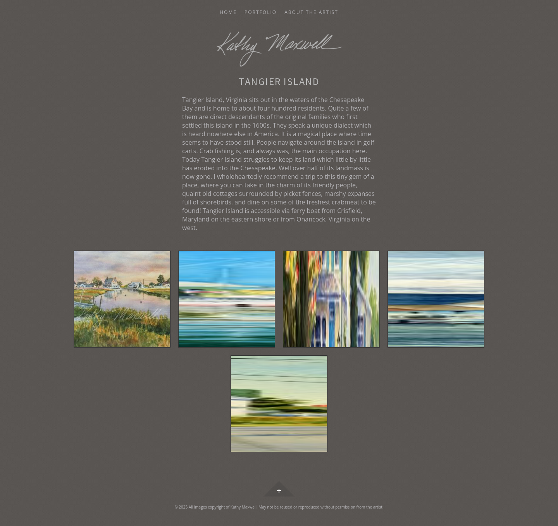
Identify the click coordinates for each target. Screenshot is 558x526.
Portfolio (261, 12)
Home (228, 12)
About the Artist (311, 12)
